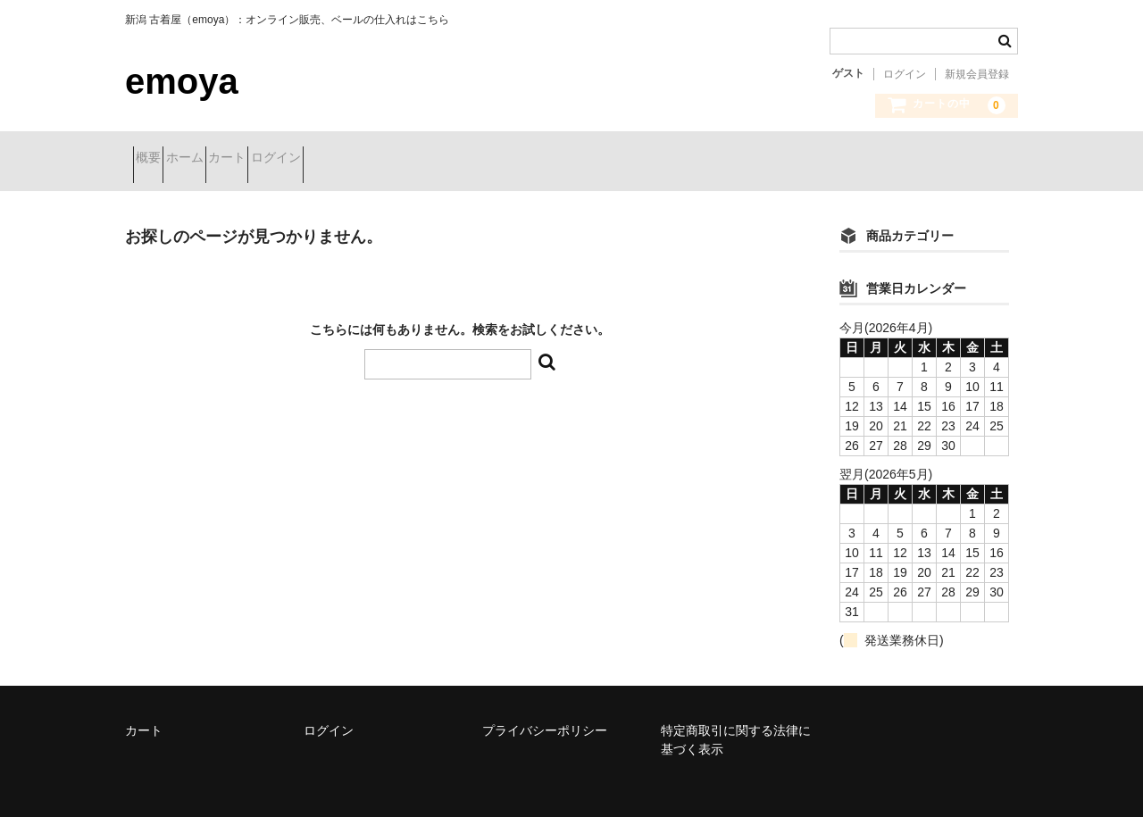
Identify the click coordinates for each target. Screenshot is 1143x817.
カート (298, 159)
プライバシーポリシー (544, 717)
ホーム (224, 159)
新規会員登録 (977, 74)
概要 (156, 159)
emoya (181, 81)
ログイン (904, 74)
